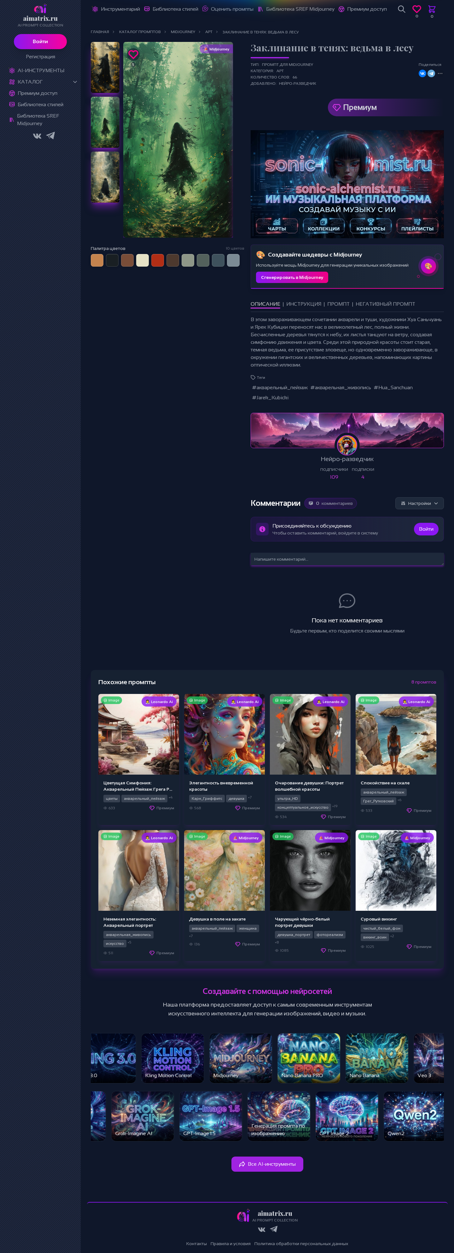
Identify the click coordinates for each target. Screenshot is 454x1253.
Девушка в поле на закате (217, 918)
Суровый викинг (379, 918)
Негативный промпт (385, 304)
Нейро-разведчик (297, 83)
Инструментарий (120, 9)
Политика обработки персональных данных (301, 1243)
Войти (40, 41)
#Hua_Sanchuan (393, 387)
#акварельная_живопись (340, 387)
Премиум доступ (37, 93)
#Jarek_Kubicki (270, 397)
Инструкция (303, 304)
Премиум (360, 107)
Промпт (338, 304)
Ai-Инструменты (41, 70)
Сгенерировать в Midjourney (292, 277)
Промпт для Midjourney (287, 64)
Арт (280, 71)
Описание (265, 304)
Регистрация (40, 56)
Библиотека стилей (40, 104)
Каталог (30, 81)
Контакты (196, 1243)
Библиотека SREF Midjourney (38, 119)
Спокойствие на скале (385, 782)
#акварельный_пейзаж (280, 387)
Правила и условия (231, 1243)
